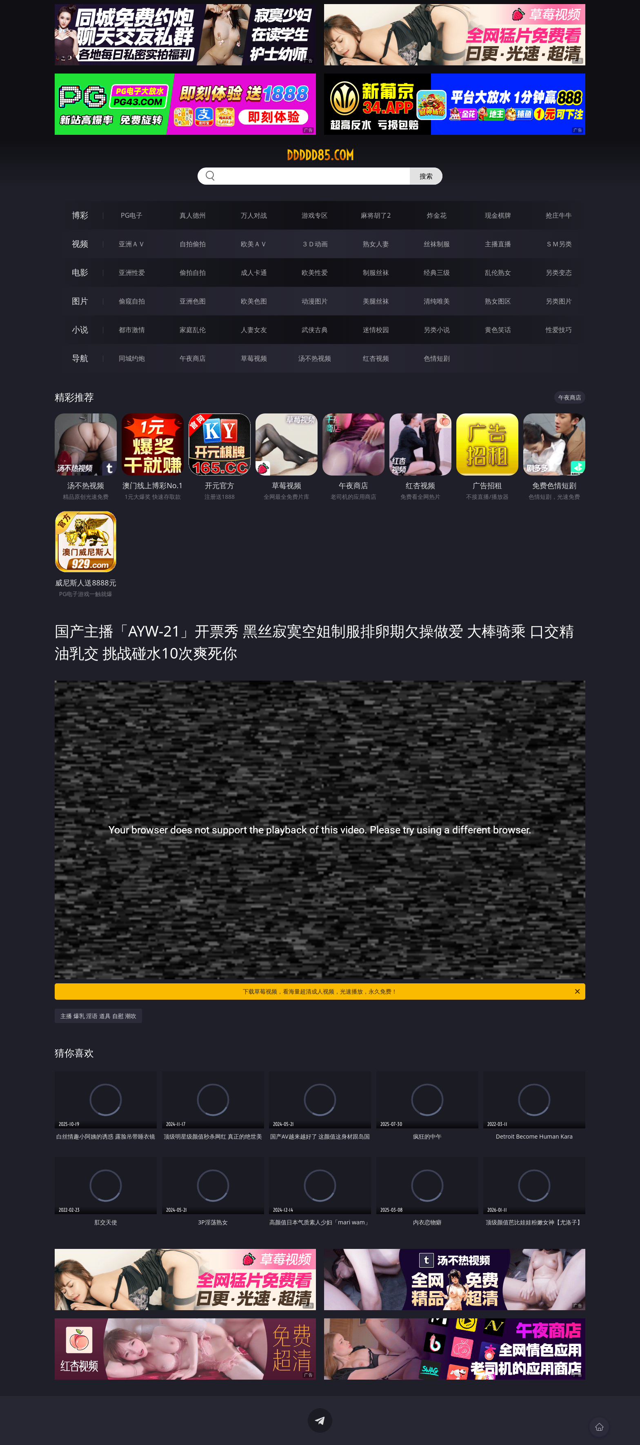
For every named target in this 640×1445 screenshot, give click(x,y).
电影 (80, 272)
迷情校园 (376, 329)
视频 (80, 243)
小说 (80, 329)
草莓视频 (254, 358)
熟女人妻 (376, 243)
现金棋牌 (498, 215)
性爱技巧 (559, 329)
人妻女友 (254, 329)
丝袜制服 (437, 243)
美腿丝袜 (376, 301)
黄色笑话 (498, 329)
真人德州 (193, 215)
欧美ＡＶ (254, 243)
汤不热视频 (314, 358)
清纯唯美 (437, 301)
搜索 (426, 176)
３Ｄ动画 (315, 243)
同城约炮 (132, 358)
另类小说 (437, 329)
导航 (80, 358)
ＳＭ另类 (559, 243)
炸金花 (437, 215)
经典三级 (437, 272)
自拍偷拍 (193, 243)
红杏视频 (376, 358)
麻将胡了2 (376, 215)
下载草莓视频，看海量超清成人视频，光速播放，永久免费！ (412, 991)
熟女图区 (498, 301)
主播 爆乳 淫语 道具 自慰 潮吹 (98, 1016)
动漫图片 (315, 301)
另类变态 (559, 272)
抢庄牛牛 (559, 215)
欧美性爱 (315, 272)
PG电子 (131, 215)
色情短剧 (437, 358)
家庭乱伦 (193, 329)
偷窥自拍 (132, 301)
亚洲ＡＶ (132, 243)
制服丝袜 (376, 272)
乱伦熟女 (498, 272)
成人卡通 (254, 272)
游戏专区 (315, 215)
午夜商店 (193, 358)
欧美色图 (254, 301)
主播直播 (498, 243)
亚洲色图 (193, 301)
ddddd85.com (320, 155)
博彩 (80, 215)
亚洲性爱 (132, 272)
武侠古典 (315, 329)
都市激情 (132, 329)
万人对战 (254, 215)
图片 (80, 300)
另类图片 (559, 301)
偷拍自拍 (193, 272)
